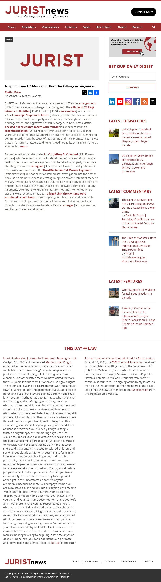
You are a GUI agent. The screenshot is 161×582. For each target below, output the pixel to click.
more (23, 146)
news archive (67, 111)
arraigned (37, 166)
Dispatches (29, 27)
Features (71, 27)
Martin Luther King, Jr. (59, 362)
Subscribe (132, 87)
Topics (86, 27)
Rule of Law (103, 27)
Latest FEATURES (125, 281)
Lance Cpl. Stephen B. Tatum (30, 115)
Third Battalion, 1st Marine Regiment (67, 170)
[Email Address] (132, 77)
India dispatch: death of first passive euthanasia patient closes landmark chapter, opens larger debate (136, 137)
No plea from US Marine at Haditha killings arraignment (50, 86)
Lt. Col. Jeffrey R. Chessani (61, 154)
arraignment (87, 103)
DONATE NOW (144, 12)
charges (68, 205)
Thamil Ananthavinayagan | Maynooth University (135, 257)
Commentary (50, 27)
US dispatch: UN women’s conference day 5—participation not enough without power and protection (137, 163)
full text (55, 543)
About (122, 27)
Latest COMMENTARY (130, 191)
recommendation (16, 131)
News (12, 27)
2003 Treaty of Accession (126, 362)
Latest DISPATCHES (127, 121)
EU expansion (139, 390)
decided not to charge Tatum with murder (32, 127)
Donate (138, 27)
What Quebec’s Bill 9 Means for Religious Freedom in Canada (139, 293)
